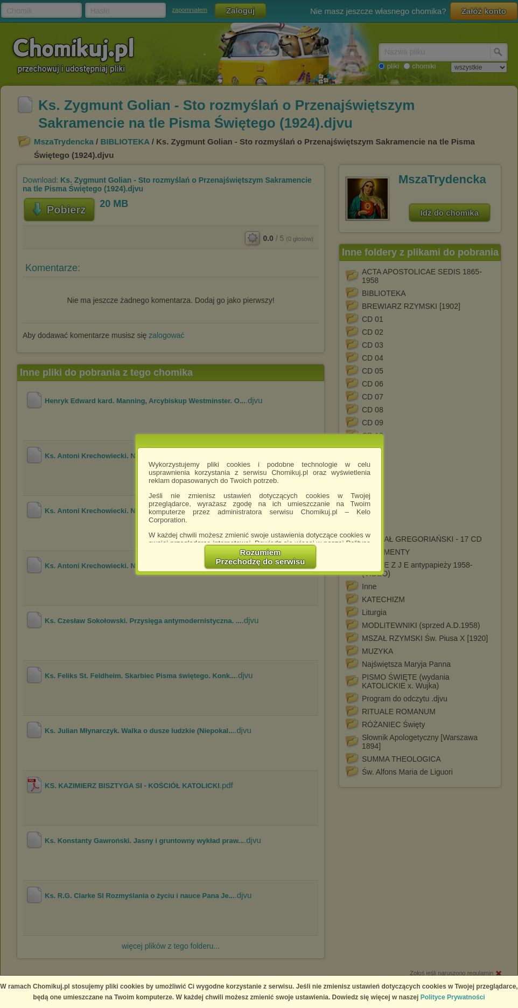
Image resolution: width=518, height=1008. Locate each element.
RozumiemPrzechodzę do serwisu (260, 557)
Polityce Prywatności (453, 997)
